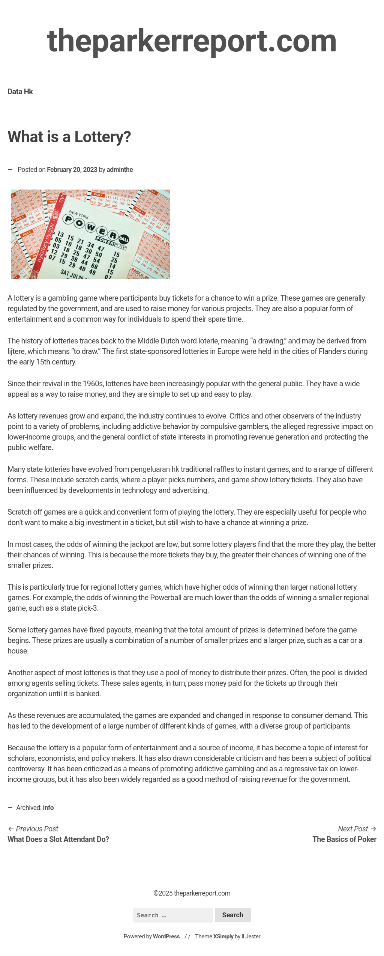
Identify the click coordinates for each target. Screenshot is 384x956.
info (48, 807)
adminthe (119, 169)
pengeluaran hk (155, 469)
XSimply (223, 936)
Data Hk (20, 91)
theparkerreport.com (192, 40)
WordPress (166, 936)
